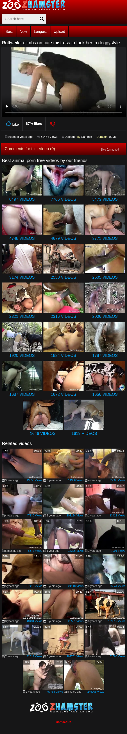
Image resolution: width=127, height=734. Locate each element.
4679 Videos (63, 238)
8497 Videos (22, 199)
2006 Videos (105, 316)
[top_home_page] (36, 5)
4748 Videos (22, 238)
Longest (40, 31)
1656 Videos (105, 394)
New (23, 31)
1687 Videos (22, 394)
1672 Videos (63, 394)
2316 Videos (63, 316)
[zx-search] (24, 19)
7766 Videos (63, 199)
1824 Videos (63, 355)
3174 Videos (22, 277)
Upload (59, 31)
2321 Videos (22, 316)
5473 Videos (105, 199)
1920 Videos (22, 355)
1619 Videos (84, 433)
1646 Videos (42, 433)
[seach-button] (41, 19)
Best (9, 31)
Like (12, 124)
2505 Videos (105, 277)
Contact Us (63, 722)
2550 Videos (63, 277)
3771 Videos (105, 238)
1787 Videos (105, 355)
